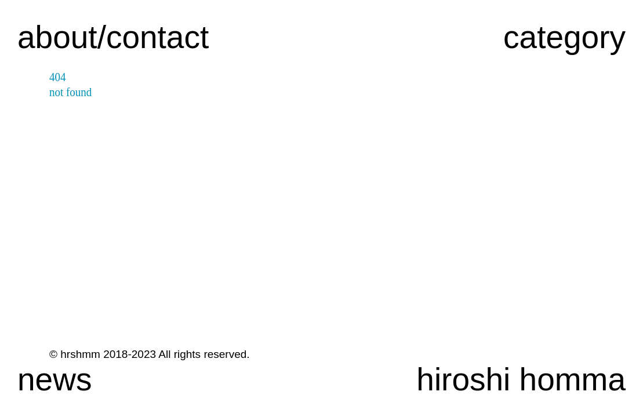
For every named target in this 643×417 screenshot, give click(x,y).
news (54, 379)
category (564, 37)
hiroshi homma (521, 379)
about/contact (113, 37)
